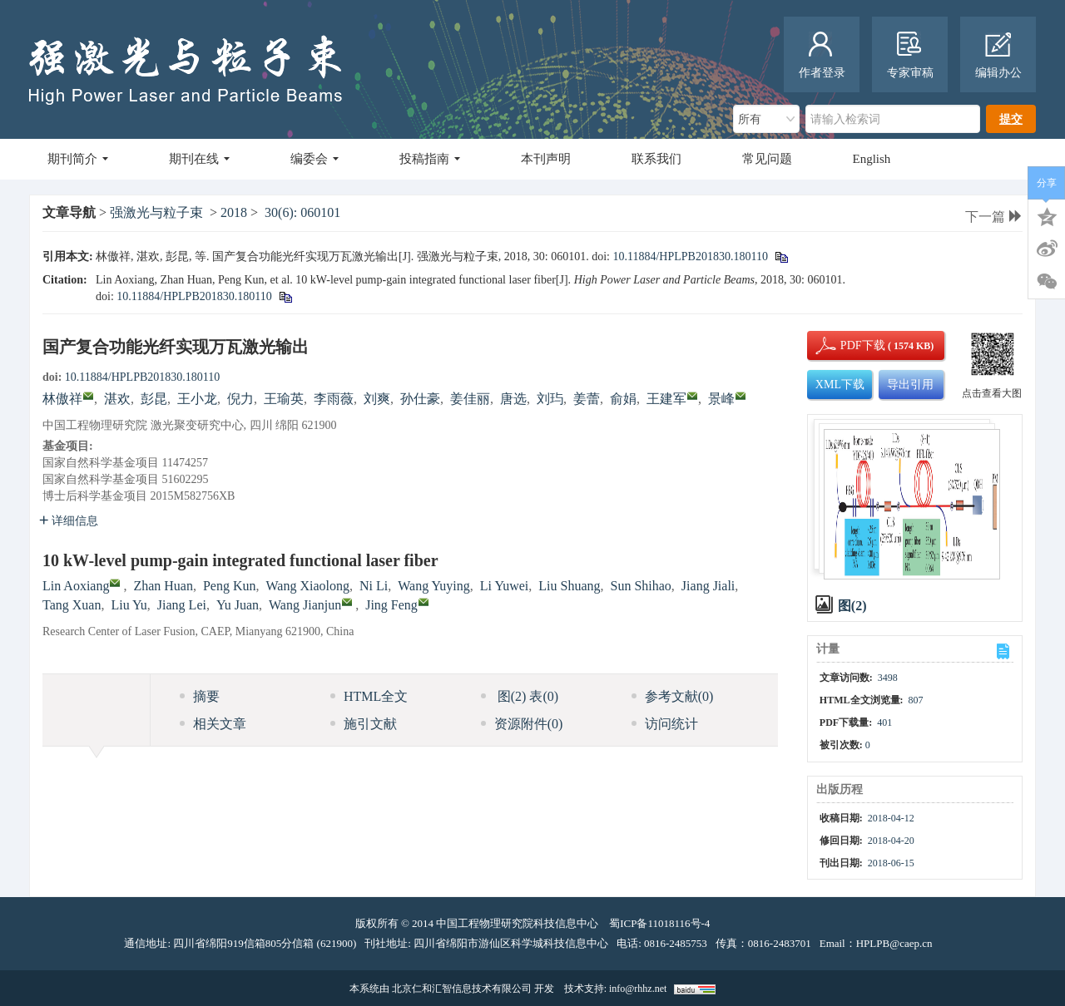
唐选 (513, 399)
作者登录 (822, 55)
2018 (233, 212)
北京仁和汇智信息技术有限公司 (462, 988)
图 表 (519, 696)
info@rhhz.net (637, 988)
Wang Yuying (434, 586)
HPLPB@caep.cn (894, 943)
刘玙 (550, 399)
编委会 (314, 158)
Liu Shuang (569, 586)
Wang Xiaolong (307, 586)
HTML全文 (369, 696)
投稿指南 (429, 158)
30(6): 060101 (302, 212)
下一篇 (994, 217)
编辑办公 (998, 55)
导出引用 (910, 384)
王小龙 (197, 399)
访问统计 (665, 724)
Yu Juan (237, 605)
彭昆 (154, 399)
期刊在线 (199, 158)
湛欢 (117, 399)
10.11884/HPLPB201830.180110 (689, 256)
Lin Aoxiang (75, 586)
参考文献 (673, 696)
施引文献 (363, 724)
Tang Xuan (71, 605)
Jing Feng (391, 605)
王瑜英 (284, 399)
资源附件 (522, 724)
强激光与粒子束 (156, 212)
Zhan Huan (163, 586)
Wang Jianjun (305, 605)
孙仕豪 (420, 399)
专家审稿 (910, 55)
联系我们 (656, 158)
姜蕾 (586, 399)
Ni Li (373, 586)
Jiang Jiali (708, 586)
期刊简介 (77, 158)
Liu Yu (128, 605)
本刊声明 (546, 158)
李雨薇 (334, 399)
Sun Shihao (641, 586)
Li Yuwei (504, 586)
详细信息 (68, 521)
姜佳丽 (470, 399)
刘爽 (377, 399)
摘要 (200, 696)
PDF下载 (848, 345)
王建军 (666, 399)
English (872, 158)
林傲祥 (62, 399)
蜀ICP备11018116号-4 (659, 923)
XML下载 (839, 384)
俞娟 (623, 399)
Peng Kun (229, 586)
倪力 (240, 399)
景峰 (721, 399)
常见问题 (767, 158)
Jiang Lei (181, 605)
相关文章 (213, 724)
